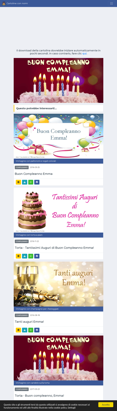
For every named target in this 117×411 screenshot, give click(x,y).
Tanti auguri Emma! (29, 321)
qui (84, 53)
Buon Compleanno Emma (34, 174)
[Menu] (111, 3)
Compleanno (22, 167)
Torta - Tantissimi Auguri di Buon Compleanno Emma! (54, 248)
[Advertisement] (58, 27)
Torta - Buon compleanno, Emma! (39, 395)
